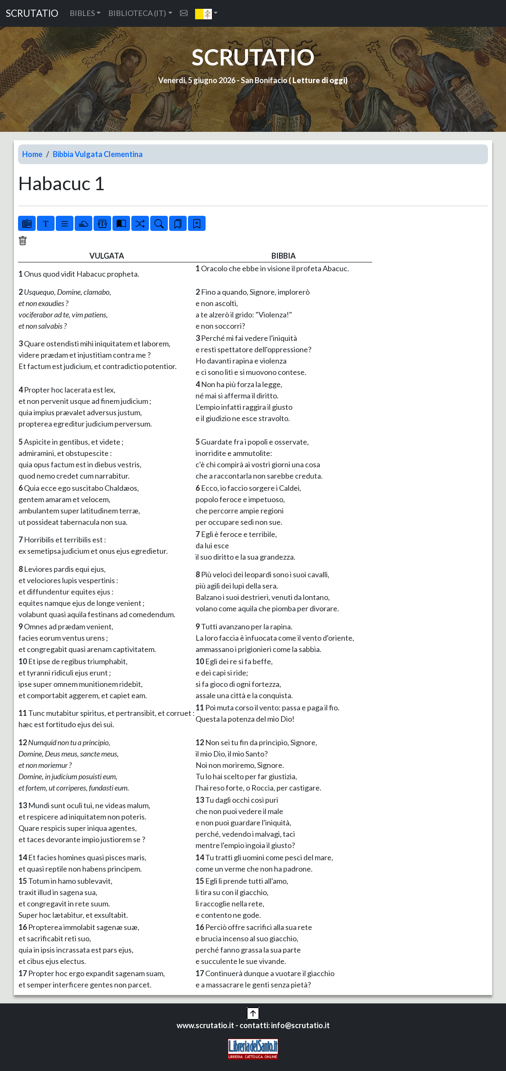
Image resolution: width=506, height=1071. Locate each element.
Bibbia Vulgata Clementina (98, 154)
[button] (206, 13)
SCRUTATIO (32, 13)
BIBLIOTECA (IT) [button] (137, 13)
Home (32, 154)
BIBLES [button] (82, 13)
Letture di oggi (318, 80)
